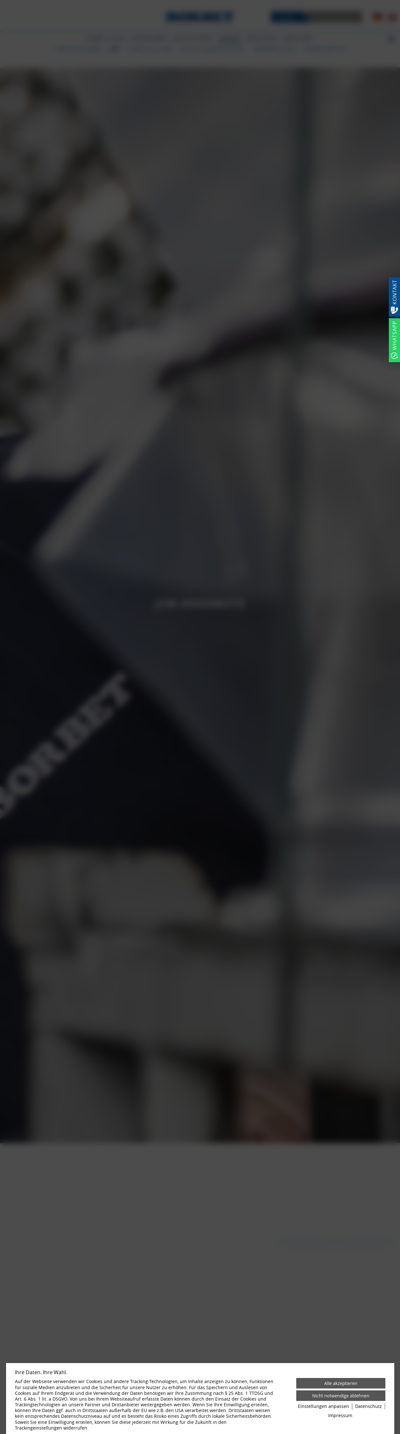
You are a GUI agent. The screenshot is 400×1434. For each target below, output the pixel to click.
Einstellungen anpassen (323, 1406)
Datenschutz (368, 1406)
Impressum (340, 1415)
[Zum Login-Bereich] (1, 1)
